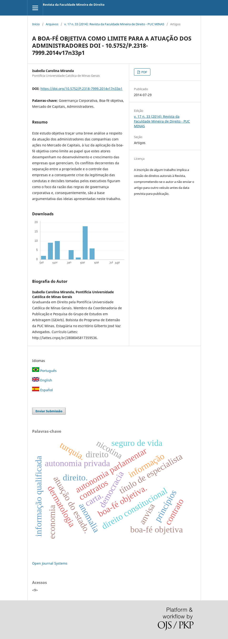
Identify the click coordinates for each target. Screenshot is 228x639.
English (42, 380)
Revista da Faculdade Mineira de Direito (73, 4)
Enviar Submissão (48, 411)
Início (36, 24)
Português (44, 370)
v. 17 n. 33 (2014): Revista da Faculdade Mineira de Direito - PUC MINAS (114, 24)
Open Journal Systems (49, 563)
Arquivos (52, 24)
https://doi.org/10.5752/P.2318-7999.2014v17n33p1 (81, 88)
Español (42, 390)
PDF (144, 72)
